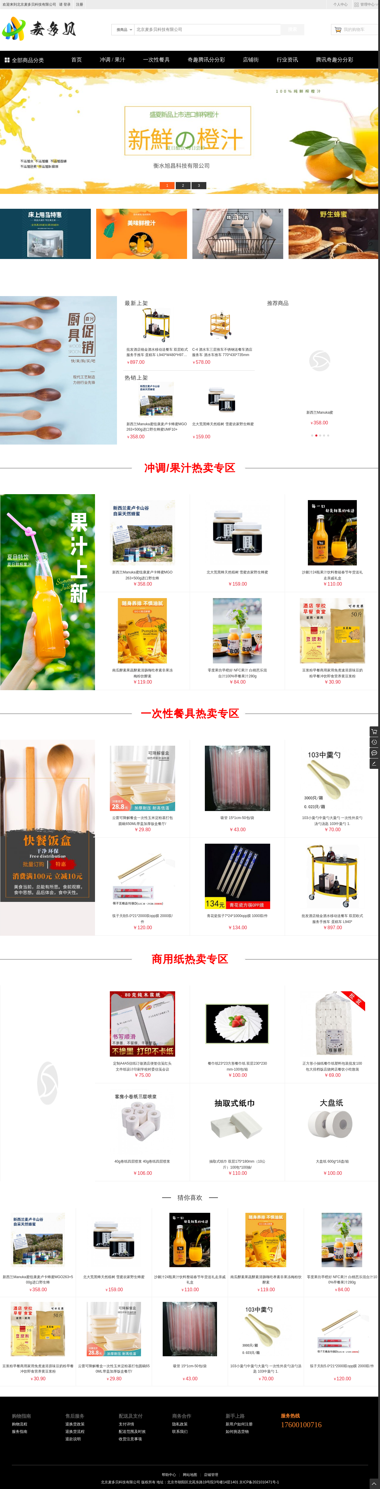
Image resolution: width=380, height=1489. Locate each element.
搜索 (292, 29)
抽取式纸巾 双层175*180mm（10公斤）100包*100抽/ (237, 1164)
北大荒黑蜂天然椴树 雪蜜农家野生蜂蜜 (237, 572)
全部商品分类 (28, 60)
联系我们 (180, 1431)
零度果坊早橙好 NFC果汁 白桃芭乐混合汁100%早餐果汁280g (237, 673)
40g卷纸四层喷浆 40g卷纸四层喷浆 (142, 1161)
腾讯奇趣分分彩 (334, 60)
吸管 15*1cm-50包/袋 (237, 818)
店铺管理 (211, 1475)
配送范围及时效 (132, 1431)
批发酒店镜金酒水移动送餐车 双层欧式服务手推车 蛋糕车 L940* (332, 919)
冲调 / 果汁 (112, 60)
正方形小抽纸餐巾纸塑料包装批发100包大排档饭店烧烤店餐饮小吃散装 (332, 1066)
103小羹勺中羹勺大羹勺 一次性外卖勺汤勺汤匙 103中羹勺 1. (332, 821)
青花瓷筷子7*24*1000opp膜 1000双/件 (237, 916)
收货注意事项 (130, 1439)
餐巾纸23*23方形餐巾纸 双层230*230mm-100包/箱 (237, 1066)
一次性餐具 (156, 60)
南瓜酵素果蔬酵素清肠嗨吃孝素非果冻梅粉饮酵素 (142, 673)
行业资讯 (287, 60)
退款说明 (73, 1439)
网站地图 (190, 1475)
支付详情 (126, 1424)
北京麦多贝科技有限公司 (131, 39)
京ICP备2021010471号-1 (259, 1482)
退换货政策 (75, 1424)
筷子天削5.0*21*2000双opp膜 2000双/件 (142, 919)
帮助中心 (169, 1475)
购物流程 (19, 1424)
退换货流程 (75, 1431)
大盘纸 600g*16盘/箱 (332, 1161)
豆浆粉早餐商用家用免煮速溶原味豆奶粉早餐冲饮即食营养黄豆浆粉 (332, 673)
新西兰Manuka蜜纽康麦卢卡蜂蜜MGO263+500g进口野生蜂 (142, 575)
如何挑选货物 (237, 1431)
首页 (76, 60)
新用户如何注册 (239, 1424)
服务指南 (19, 1431)
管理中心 (367, 4)
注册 (79, 4)
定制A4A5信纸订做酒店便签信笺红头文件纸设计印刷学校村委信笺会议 (142, 1066)
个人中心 (340, 4)
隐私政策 (180, 1424)
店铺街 (251, 60)
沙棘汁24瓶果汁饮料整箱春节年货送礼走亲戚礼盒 (332, 575)
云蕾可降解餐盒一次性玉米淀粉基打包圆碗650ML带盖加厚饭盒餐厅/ (142, 821)
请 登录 (64, 4)
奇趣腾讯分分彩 (206, 60)
